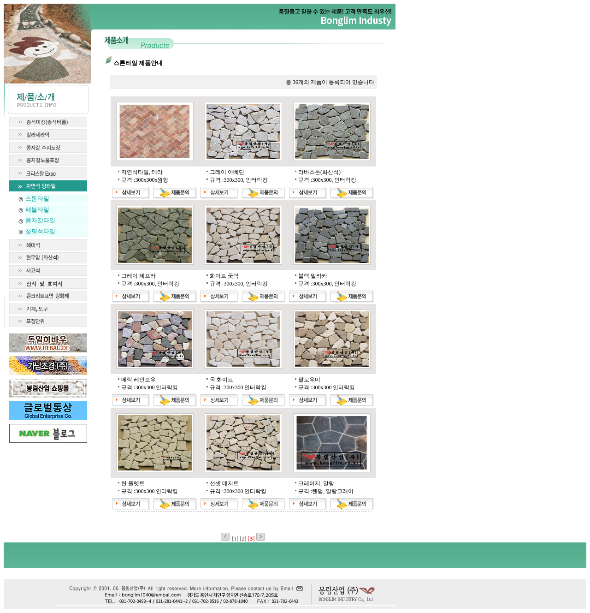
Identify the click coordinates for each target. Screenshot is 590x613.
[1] (236, 539)
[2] (244, 539)
